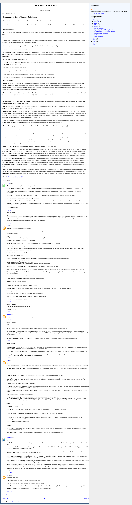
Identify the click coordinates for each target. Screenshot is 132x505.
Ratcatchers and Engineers (101, 33)
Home (46, 498)
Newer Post (5, 498)
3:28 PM (9, 340)
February (96, 24)
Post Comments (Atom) (16, 501)
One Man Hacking (45, 5)
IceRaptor (9, 437)
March (96, 23)
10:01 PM (9, 472)
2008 (94, 20)
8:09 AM (9, 312)
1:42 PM (9, 319)
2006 (94, 39)
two (39, 21)
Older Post (86, 498)
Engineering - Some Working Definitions (104, 29)
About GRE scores (99, 28)
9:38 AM (9, 435)
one (34, 21)
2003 (94, 44)
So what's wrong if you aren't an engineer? (105, 31)
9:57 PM (9, 210)
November (97, 21)
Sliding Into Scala (98, 36)
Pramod (9, 314)
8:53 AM (9, 301)
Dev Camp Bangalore (99, 34)
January (96, 26)
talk (41, 24)
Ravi (8, 225)
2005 (94, 41)
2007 (94, 38)
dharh (8, 183)
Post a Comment (6, 494)
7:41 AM (9, 358)
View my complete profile (97, 13)
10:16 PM (9, 491)
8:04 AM (9, 223)
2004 (94, 43)
